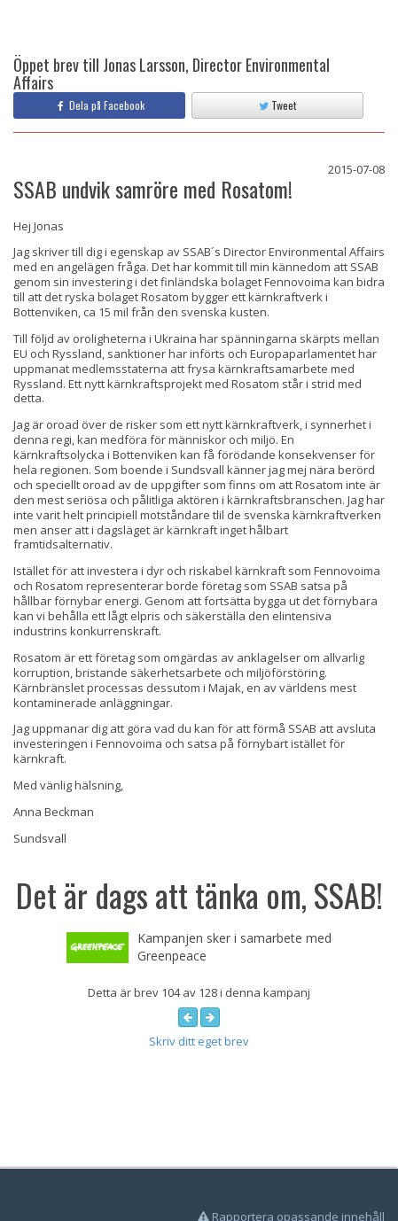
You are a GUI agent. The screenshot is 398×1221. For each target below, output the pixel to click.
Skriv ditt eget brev (199, 1041)
